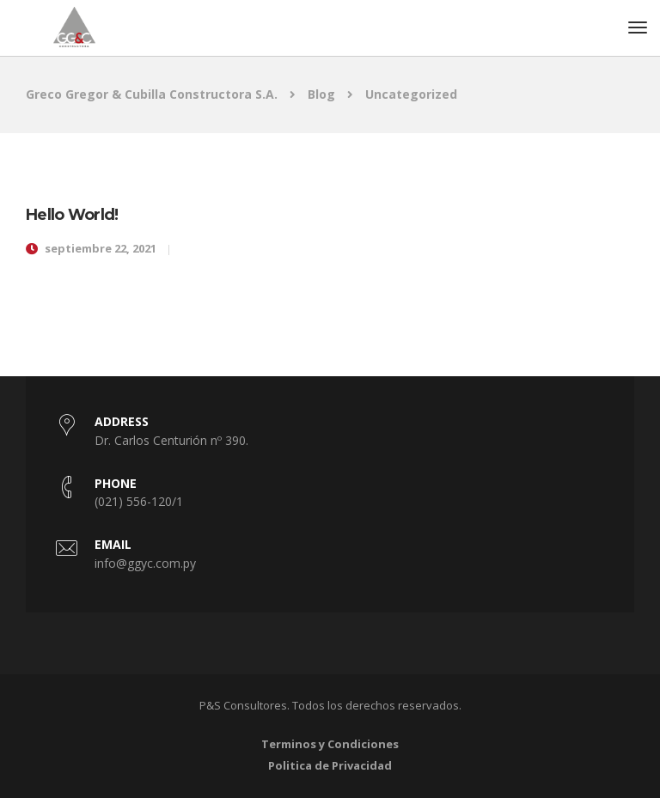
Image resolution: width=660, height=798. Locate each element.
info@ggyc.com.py (145, 563)
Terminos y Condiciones (330, 744)
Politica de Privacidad (330, 765)
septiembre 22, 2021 (100, 248)
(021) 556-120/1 (139, 501)
